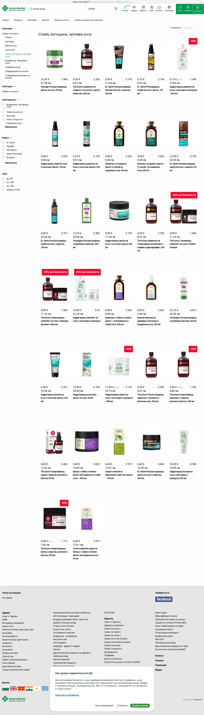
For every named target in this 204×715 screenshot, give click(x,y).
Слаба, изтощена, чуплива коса (18, 55)
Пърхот (8, 37)
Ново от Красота (15, 119)
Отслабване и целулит (64, 632)
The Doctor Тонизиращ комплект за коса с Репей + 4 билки (183, 244)
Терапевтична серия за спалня (170, 619)
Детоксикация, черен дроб (66, 616)
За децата (7, 643)
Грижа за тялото (112, 635)
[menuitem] (198, 9)
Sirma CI (198, 699)
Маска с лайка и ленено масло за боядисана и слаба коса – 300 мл (87, 475)
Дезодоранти (110, 652)
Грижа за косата (10, 33)
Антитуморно (59, 642)
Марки (158, 670)
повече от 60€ (13, 190)
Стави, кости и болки (63, 626)
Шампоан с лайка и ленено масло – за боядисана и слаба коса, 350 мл (118, 321)
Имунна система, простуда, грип (17, 629)
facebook (164, 599)
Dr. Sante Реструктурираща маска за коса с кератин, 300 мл (150, 475)
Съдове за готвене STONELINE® (170, 622)
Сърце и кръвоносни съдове (16, 669)
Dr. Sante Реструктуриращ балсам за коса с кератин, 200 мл (118, 90)
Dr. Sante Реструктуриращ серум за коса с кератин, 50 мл (183, 167)
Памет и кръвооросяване (14, 659)
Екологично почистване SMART (170, 649)
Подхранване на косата (16, 71)
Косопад (9, 41)
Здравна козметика (114, 625)
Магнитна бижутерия (63, 666)
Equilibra (11, 146)
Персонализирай (104, 705)
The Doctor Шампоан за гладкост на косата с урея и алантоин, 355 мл (86, 90)
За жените (7, 646)
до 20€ (10, 178)
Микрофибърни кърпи (166, 616)
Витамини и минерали (13, 623)
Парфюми (109, 655)
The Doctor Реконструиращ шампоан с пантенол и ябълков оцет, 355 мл (150, 398)
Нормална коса (12, 67)
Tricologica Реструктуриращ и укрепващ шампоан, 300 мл (86, 244)
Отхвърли (122, 705)
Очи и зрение (8, 663)
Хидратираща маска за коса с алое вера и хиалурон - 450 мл (119, 398)
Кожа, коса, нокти (62, 629)
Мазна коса (11, 45)
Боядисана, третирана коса (16, 61)
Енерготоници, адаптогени (15, 639)
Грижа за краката (113, 648)
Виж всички (11, 127)
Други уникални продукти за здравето (72, 653)
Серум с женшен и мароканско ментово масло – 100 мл (119, 475)
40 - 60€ (10, 186)
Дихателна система (11, 666)
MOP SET (159, 639)
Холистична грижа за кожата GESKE (122, 662)
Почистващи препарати (167, 632)
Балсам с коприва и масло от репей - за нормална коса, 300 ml (150, 167)
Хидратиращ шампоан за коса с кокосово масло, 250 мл (86, 167)
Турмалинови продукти (64, 663)
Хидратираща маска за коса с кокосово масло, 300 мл (118, 244)
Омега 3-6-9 (8, 626)
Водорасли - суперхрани (65, 636)
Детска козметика (113, 659)
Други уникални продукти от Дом (171, 646)
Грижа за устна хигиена (115, 638)
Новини (159, 660)
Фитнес (56, 649)
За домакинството (164, 629)
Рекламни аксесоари (165, 642)
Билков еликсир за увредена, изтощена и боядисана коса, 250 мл (149, 321)
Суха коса (10, 50)
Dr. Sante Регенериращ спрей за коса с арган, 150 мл (150, 90)
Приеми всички (140, 705)
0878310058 (39, 9)
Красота (108, 618)
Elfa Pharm (12, 150)
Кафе (4, 619)
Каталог (159, 655)
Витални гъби (60, 639)
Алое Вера (7, 633)
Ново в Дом (161, 612)
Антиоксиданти (9, 636)
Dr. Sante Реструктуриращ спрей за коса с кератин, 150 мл (53, 244)
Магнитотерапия (61, 659)
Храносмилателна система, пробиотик (72, 612)
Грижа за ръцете (112, 645)
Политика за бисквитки (67, 695)
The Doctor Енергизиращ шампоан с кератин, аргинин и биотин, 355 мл (182, 398)
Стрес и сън (8, 656)
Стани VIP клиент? (81, 2)
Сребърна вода (60, 656)
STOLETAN (109, 612)
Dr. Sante (11, 143)
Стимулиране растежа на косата (17, 76)
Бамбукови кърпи (164, 636)
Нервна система (10, 653)
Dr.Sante (10, 157)
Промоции (160, 665)
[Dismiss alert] (201, 2)
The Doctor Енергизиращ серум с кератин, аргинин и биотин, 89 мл (54, 475)
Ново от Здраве (9, 616)
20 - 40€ (10, 182)
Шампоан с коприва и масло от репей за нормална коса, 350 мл (116, 167)
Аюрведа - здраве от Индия (66, 646)
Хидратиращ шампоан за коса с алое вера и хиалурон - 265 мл (183, 90)
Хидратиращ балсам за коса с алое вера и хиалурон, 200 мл (181, 475)
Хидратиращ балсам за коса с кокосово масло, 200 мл (54, 398)
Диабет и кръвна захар (64, 622)
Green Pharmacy (14, 154)
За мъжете (7, 649)
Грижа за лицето (112, 632)
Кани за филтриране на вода (169, 626)
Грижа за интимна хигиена (117, 642)
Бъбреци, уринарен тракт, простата (70, 619)
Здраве (6, 612)
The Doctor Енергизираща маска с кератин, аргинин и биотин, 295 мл (54, 551)
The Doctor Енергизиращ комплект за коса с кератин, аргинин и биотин (54, 321)
